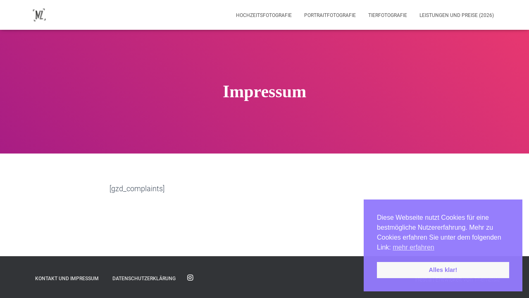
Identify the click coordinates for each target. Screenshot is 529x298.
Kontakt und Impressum (67, 278)
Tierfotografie (387, 15)
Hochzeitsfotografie (264, 15)
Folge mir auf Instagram (190, 278)
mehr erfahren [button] (413, 247)
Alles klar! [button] (443, 270)
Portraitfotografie (330, 15)
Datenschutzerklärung (144, 278)
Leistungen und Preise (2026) (456, 15)
